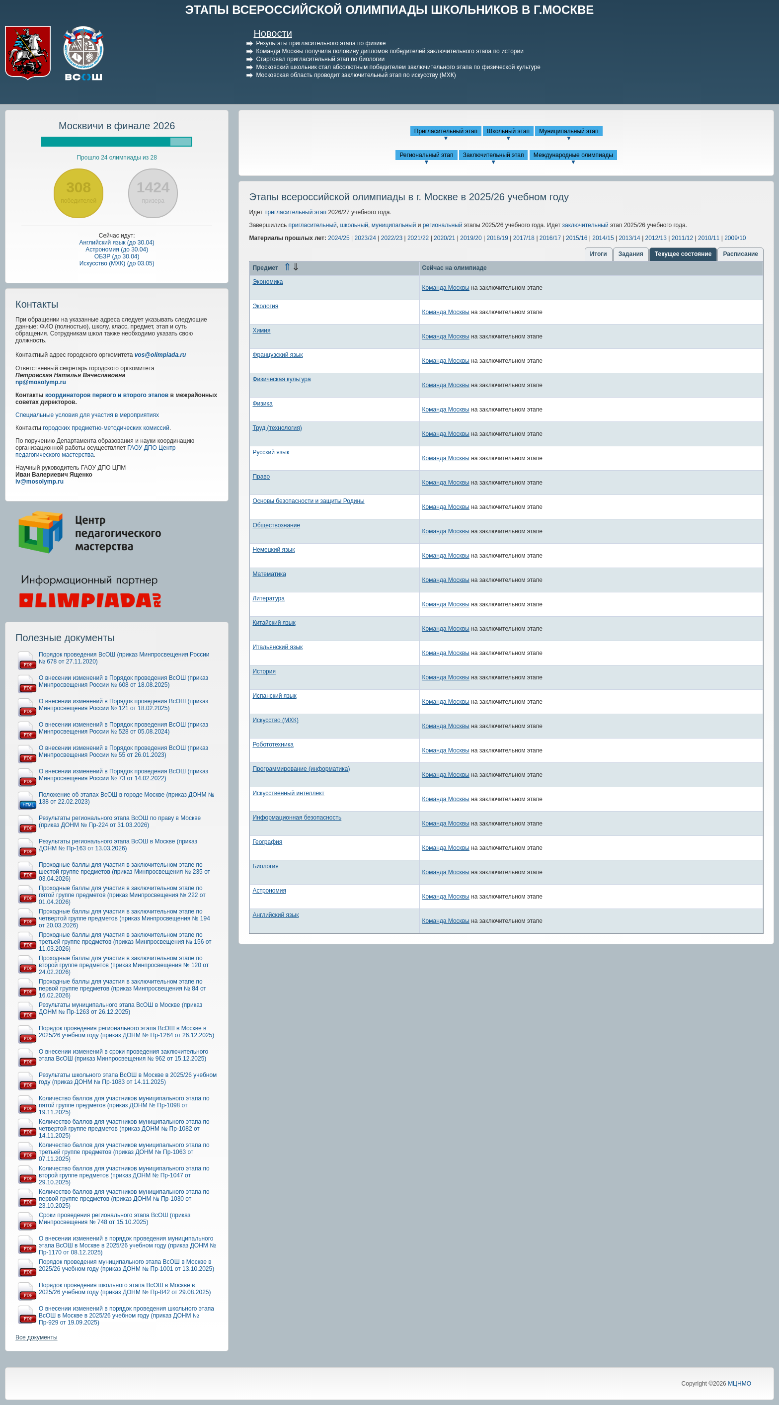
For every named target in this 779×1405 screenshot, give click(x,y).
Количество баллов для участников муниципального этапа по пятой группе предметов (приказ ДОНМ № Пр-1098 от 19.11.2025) (124, 1105)
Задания (631, 253)
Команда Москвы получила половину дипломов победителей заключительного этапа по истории (390, 51)
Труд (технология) (277, 427)
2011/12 (682, 238)
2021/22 (418, 238)
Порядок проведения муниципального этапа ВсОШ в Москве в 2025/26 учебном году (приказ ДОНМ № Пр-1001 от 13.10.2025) (126, 1265)
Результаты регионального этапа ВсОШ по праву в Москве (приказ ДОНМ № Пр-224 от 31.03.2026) (120, 821)
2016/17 (550, 238)
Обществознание (276, 525)
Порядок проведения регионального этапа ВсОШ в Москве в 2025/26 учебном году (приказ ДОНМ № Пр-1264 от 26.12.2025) (126, 1032)
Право (261, 476)
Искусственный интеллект (288, 793)
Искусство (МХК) (275, 720)
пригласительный (313, 225)
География (267, 841)
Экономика (267, 281)
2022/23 (391, 238)
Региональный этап (426, 155)
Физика (262, 403)
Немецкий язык (273, 549)
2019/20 (470, 238)
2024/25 (338, 238)
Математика (269, 574)
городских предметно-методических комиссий (106, 427)
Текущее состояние (683, 253)
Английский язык (275, 914)
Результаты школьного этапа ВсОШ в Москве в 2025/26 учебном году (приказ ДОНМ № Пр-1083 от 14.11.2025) (128, 1078)
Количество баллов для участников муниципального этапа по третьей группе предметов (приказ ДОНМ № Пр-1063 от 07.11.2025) (124, 1152)
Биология (265, 866)
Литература (268, 598)
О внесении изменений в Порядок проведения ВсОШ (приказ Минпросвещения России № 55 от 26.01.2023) (123, 751)
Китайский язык (273, 622)
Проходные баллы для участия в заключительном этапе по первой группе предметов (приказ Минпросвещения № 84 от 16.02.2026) (122, 988)
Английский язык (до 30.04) (116, 242)
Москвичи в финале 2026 (117, 125)
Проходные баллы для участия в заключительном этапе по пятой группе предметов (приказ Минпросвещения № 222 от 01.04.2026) (122, 895)
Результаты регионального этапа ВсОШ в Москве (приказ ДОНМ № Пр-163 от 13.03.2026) (118, 845)
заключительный (585, 225)
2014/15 (603, 238)
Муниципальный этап (568, 131)
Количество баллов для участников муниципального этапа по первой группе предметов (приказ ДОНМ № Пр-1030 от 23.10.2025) (124, 1198)
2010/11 (708, 238)
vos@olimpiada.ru (160, 354)
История (264, 671)
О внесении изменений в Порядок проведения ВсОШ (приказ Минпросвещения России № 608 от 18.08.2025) (123, 681)
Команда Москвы (445, 287)
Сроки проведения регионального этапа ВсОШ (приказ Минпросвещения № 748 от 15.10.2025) (114, 1219)
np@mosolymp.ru (40, 382)
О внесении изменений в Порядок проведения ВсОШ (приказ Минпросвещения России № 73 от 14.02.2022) (123, 775)
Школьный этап (508, 131)
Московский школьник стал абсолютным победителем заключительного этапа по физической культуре (398, 67)
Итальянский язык (277, 647)
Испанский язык (274, 695)
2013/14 (629, 238)
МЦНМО (739, 1383)
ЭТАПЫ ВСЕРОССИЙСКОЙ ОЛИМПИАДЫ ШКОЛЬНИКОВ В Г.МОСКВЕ (389, 9)
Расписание (740, 253)
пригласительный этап (295, 212)
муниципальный (394, 225)
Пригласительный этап (445, 131)
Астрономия (269, 890)
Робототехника (273, 744)
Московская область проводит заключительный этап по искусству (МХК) (356, 75)
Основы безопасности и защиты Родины (308, 500)
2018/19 (497, 238)
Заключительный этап (493, 155)
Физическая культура (281, 379)
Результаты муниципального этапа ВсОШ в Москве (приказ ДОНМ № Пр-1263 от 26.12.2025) (120, 1008)
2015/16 (576, 238)
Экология (265, 306)
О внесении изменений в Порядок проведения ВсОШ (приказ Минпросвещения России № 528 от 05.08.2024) (123, 728)
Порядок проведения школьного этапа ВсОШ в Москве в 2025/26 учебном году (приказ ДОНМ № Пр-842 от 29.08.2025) (125, 1289)
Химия (261, 330)
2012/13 (656, 238)
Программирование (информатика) (301, 768)
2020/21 (444, 238)
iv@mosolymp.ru (39, 481)
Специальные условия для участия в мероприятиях (87, 415)
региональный (443, 225)
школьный (354, 225)
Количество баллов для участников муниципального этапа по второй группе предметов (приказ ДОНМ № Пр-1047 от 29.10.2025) (124, 1175)
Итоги (598, 253)
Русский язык (270, 452)
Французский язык (277, 354)
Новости (272, 33)
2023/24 (365, 238)
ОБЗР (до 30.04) (117, 256)
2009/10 (735, 238)
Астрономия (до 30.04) (116, 249)
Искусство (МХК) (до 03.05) (117, 263)
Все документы (36, 1337)
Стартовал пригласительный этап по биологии (320, 59)
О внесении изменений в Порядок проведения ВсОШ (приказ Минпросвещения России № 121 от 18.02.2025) (123, 705)
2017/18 (524, 238)
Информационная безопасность (296, 817)
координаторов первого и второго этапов (106, 395)
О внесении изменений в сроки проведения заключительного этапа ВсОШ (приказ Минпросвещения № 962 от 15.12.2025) (123, 1055)
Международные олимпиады (573, 155)
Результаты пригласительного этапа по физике (321, 43)
